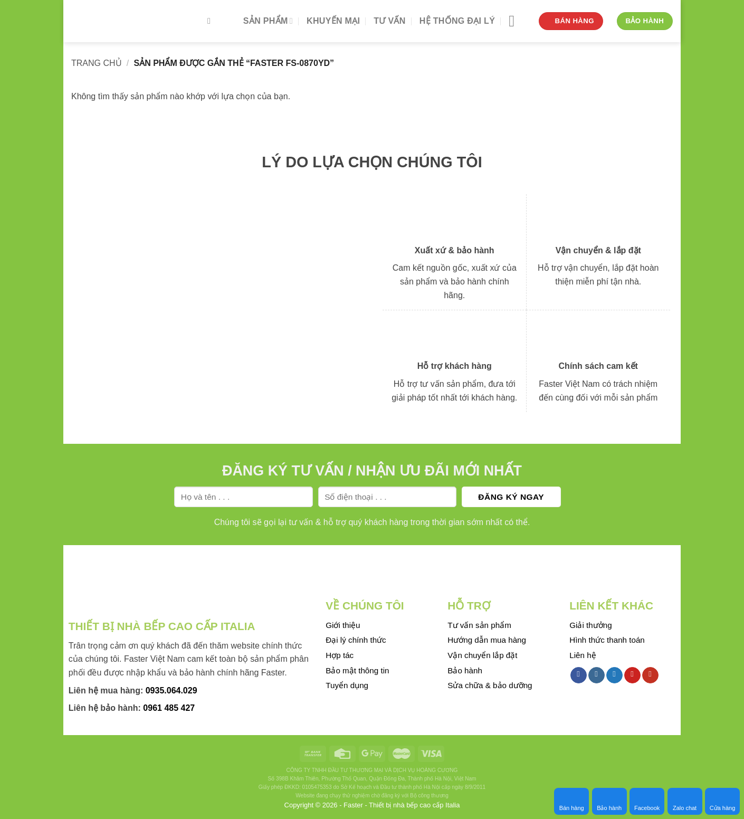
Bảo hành (609, 801)
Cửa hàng (723, 801)
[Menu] (516, 21)
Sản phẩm (268, 21)
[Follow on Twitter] (614, 675)
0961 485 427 (169, 707)
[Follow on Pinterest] (632, 675)
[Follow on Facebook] (578, 675)
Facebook (647, 801)
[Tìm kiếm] (211, 21)
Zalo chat (685, 801)
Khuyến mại (333, 20)
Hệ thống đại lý (457, 20)
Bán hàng (571, 801)
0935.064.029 (171, 690)
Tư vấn (389, 20)
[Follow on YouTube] (650, 675)
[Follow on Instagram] (596, 675)
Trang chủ (96, 63)
